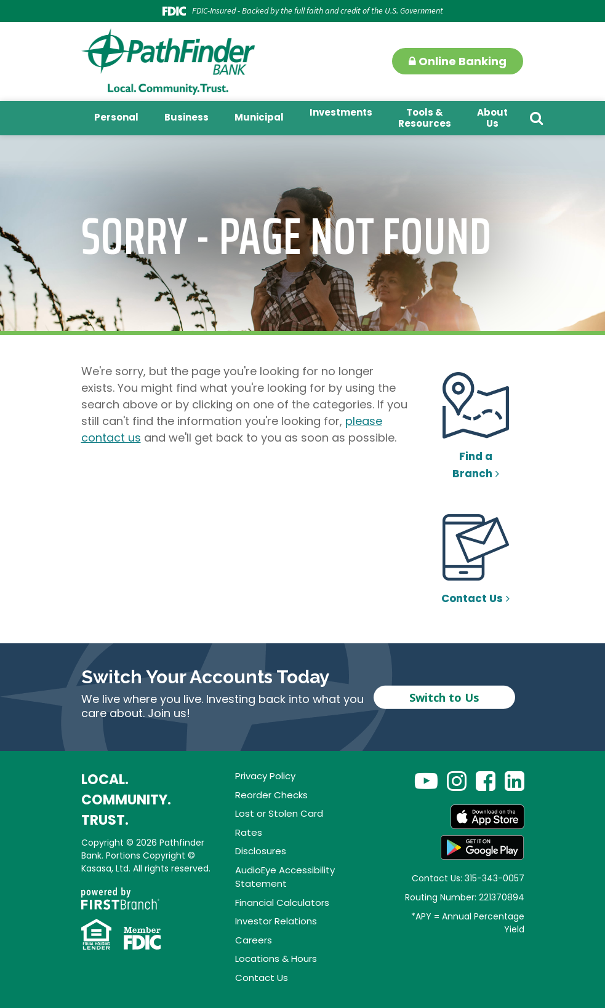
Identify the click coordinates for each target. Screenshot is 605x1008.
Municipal (259, 117)
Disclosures (260, 850)
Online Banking (458, 61)
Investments (341, 112)
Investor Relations (276, 921)
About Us (492, 118)
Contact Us (472, 598)
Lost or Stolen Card (279, 813)
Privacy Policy (265, 775)
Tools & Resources (424, 118)
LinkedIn (514, 780)
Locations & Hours (276, 958)
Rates (248, 832)
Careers (253, 940)
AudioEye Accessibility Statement (285, 877)
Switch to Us (444, 696)
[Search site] (536, 118)
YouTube (426, 780)
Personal (116, 117)
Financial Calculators (282, 902)
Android (482, 847)
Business (186, 117)
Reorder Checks (271, 794)
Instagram (457, 780)
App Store (487, 816)
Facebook (485, 780)
